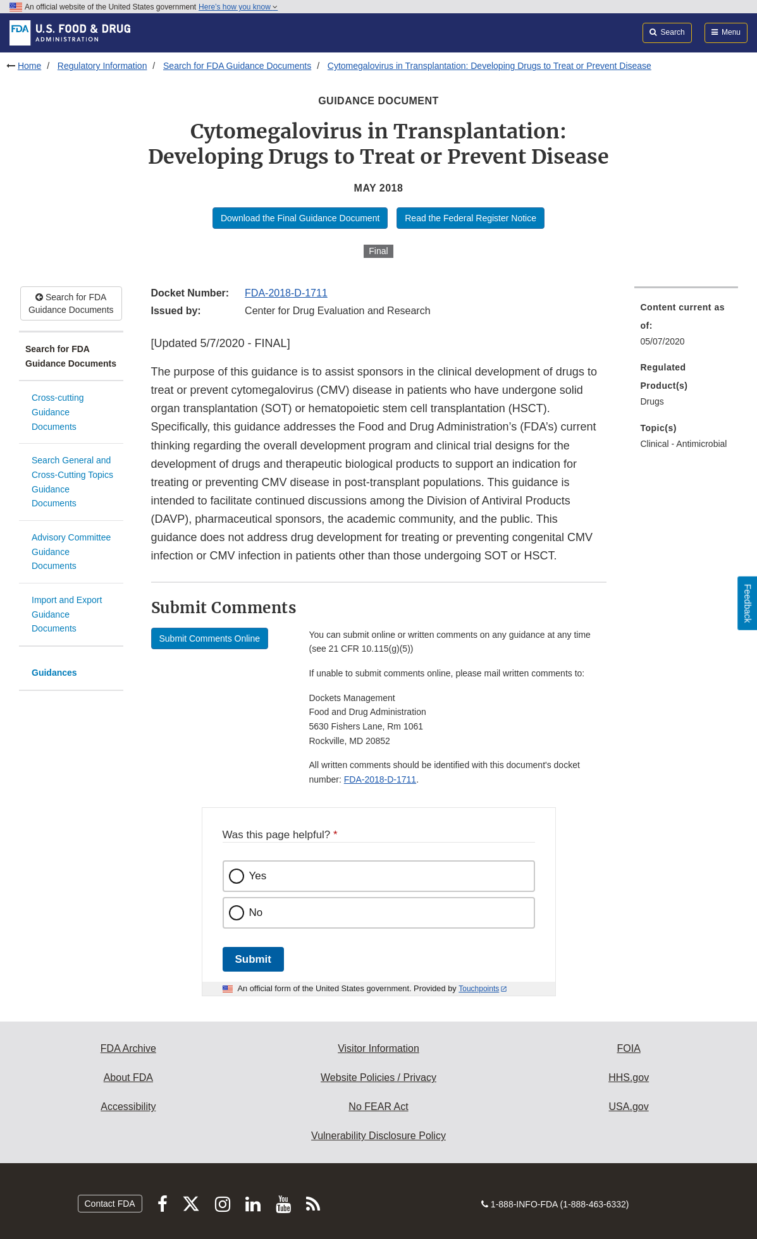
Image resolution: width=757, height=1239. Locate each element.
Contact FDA (110, 1204)
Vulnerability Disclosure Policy (378, 1135)
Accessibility (128, 1106)
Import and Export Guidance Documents (67, 614)
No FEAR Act (378, 1106)
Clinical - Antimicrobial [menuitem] (684, 444)
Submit (253, 959)
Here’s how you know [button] (238, 7)
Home (29, 66)
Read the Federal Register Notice (470, 218)
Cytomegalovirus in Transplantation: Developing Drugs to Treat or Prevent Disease (489, 66)
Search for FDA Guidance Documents (237, 66)
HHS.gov (628, 1077)
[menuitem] (686, 328)
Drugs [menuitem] (652, 401)
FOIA (628, 1048)
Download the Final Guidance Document (300, 218)
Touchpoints (479, 988)
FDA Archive (128, 1048)
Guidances (54, 673)
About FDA (128, 1077)
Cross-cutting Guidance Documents (57, 412)
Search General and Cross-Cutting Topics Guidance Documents (72, 481)
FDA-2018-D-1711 (286, 293)
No (256, 912)
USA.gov (629, 1106)
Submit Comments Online (210, 638)
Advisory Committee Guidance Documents (71, 551)
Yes (258, 876)
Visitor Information (378, 1048)
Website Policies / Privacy (378, 1077)
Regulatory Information (102, 66)
